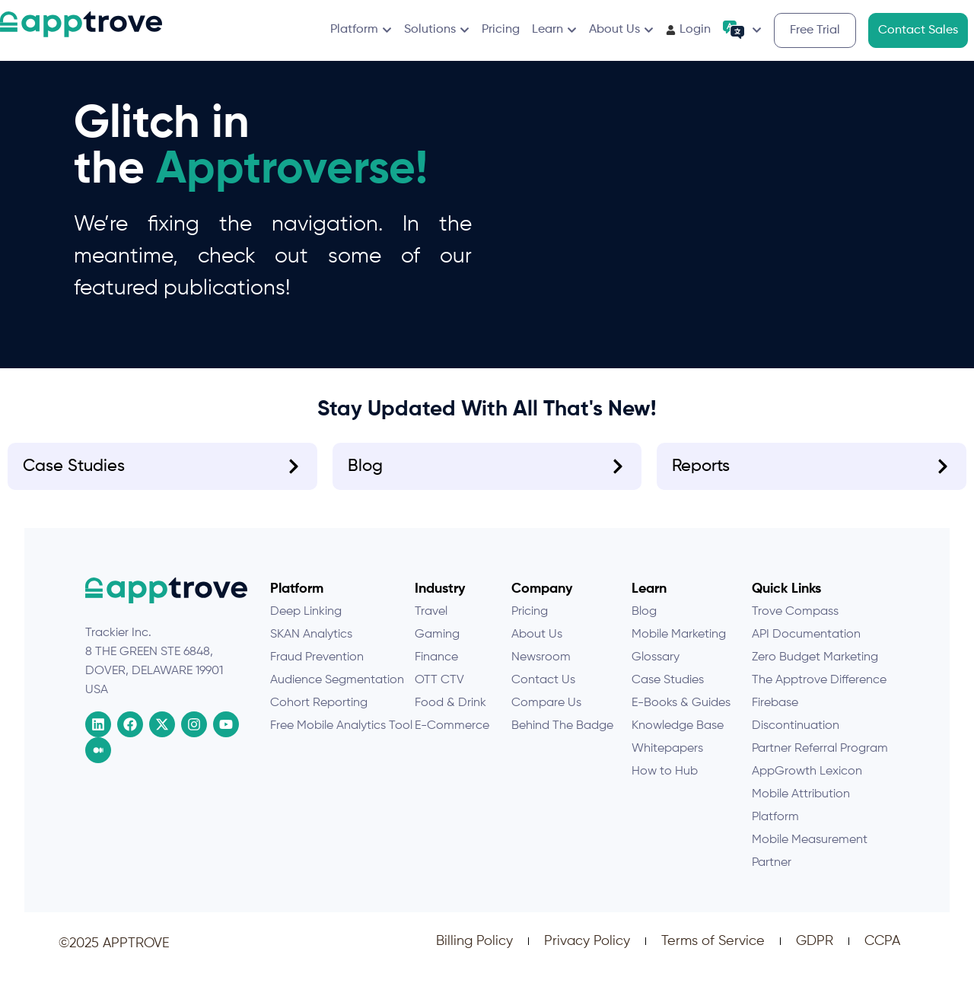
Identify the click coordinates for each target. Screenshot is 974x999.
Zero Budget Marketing (815, 669)
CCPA (882, 953)
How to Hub (665, 784)
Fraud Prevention (317, 669)
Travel (431, 624)
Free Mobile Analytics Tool (341, 738)
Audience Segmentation (337, 692)
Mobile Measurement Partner (809, 863)
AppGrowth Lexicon (807, 784)
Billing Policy (474, 953)
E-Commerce (452, 738)
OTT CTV (439, 692)
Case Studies (668, 692)
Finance (436, 669)
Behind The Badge (562, 738)
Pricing (529, 624)
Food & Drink (450, 715)
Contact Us (543, 692)
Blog (644, 624)
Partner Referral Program (820, 761)
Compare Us (546, 715)
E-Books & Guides (681, 715)
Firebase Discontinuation (795, 726)
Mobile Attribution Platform (801, 817)
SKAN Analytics (311, 647)
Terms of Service (713, 953)
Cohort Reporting (319, 715)
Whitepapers (667, 761)
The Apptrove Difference (819, 692)
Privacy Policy (587, 953)
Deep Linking (306, 624)
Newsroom (541, 669)
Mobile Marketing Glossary (679, 658)
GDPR (814, 953)
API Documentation (806, 647)
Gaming (437, 647)
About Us (536, 647)
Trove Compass (795, 624)
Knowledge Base (678, 738)
